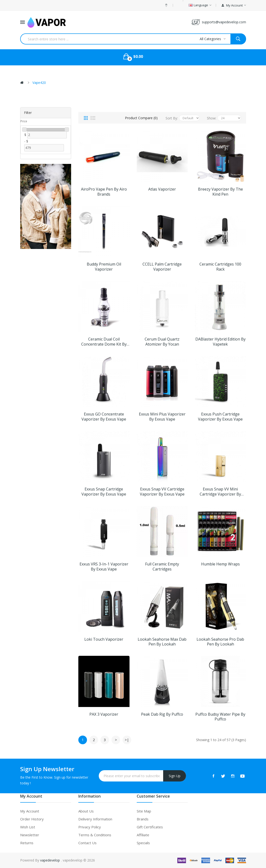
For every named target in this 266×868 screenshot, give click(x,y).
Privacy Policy (89, 827)
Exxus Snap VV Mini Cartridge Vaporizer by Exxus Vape (220, 492)
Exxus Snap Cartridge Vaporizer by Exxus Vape (103, 492)
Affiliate (143, 834)
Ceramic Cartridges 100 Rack (220, 267)
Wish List (27, 827)
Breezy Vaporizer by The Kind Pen (220, 192)
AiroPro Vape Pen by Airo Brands (104, 192)
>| (127, 739)
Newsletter (29, 834)
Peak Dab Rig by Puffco (162, 714)
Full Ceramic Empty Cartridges (162, 567)
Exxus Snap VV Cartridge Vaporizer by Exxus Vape (162, 492)
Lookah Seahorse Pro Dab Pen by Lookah (220, 642)
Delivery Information (95, 819)
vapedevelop (50, 860)
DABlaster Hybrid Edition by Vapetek (220, 342)
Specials (143, 842)
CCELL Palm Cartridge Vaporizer (162, 267)
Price (23, 121)
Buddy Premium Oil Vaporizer (104, 267)
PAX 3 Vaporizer (103, 714)
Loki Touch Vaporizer (103, 639)
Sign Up (174, 776)
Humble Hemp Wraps (220, 564)
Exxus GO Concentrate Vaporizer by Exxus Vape (103, 417)
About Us (86, 811)
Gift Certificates (150, 827)
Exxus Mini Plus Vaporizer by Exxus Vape (162, 417)
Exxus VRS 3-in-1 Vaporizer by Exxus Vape (104, 567)
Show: (211, 118)
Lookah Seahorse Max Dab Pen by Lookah (162, 642)
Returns (26, 842)
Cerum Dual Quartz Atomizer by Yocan (162, 342)
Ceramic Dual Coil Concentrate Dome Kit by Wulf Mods (104, 342)
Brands (142, 819)
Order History (32, 819)
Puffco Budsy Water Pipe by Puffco (220, 717)
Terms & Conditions (94, 834)
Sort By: (172, 118)
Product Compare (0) (141, 118)
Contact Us (87, 842)
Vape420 (39, 82)
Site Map (144, 811)
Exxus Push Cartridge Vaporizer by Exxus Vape (220, 417)
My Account (29, 811)
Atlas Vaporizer (162, 189)
